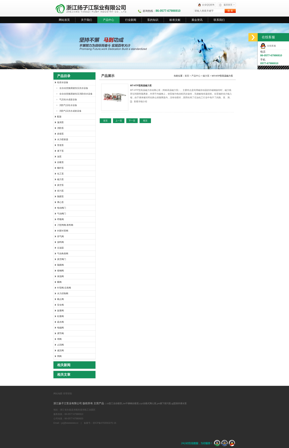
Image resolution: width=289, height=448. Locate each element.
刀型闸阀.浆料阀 (65, 225)
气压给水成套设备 (68, 99)
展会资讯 (197, 19)
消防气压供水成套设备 (70, 111)
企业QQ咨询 (208, 4)
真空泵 (60, 185)
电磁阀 (60, 327)
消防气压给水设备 (68, 105)
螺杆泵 (60, 168)
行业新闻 (130, 19)
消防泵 (60, 128)
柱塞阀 (60, 316)
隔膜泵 (60, 196)
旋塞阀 (60, 310)
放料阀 (60, 242)
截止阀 (60, 299)
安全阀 (60, 305)
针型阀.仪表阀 (64, 287)
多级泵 (60, 133)
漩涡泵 (60, 122)
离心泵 (60, 202)
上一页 (118, 120)
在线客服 (268, 46)
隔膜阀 (60, 265)
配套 (59, 116)
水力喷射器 (62, 139)
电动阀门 (61, 208)
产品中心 (108, 19)
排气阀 (60, 236)
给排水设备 (62, 82)
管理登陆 (67, 393)
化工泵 (60, 173)
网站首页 (64, 19)
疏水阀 (60, 322)
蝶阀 (59, 282)
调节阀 (60, 333)
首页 (187, 76)
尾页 (145, 120)
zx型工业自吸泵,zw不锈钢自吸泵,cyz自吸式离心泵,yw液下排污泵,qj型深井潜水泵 (147, 403)
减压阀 (60, 350)
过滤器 (60, 248)
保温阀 (60, 276)
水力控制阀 (62, 293)
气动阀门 (61, 213)
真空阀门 (61, 259)
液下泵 (60, 151)
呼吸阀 (60, 219)
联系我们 (219, 19)
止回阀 (60, 344)
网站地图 (57, 393)
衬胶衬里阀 (62, 230)
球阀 (59, 339)
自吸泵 (60, 162)
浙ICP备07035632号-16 (104, 423)
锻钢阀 (60, 270)
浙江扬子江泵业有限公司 (95, 8)
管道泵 (60, 145)
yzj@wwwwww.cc (70, 423)
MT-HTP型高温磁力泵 (141, 85)
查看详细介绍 (140, 101)
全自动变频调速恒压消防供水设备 (76, 94)
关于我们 (86, 19)
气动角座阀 (62, 253)
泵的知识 (152, 19)
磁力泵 (60, 179)
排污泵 (60, 191)
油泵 (59, 156)
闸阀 (59, 356)
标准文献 (174, 19)
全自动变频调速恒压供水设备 (73, 88)
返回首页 (229, 4)
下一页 (132, 120)
